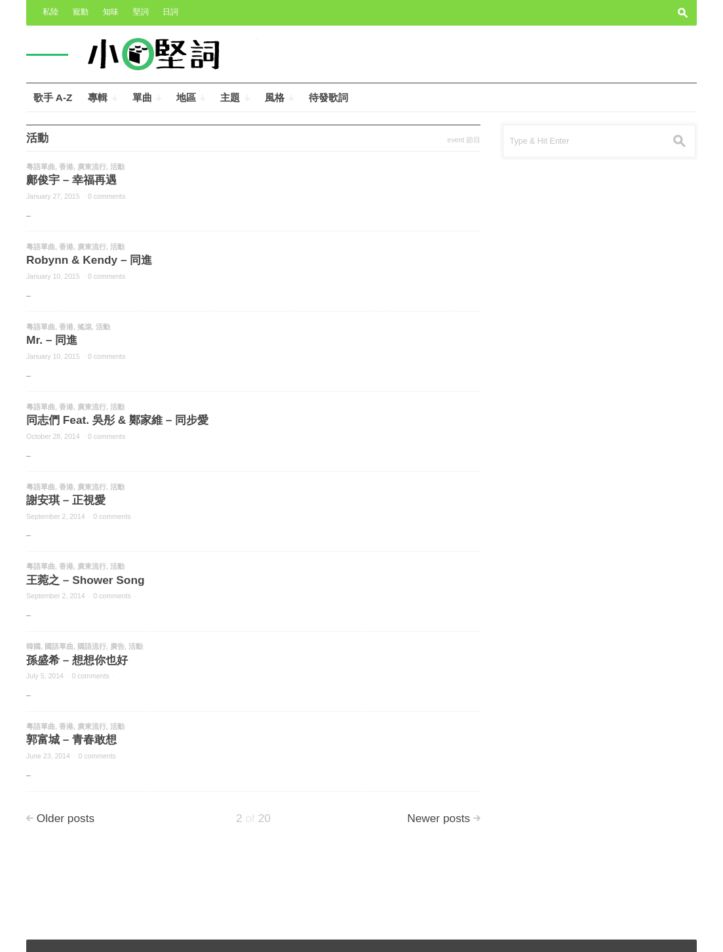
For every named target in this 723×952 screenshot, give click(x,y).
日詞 (170, 11)
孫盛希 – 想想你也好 (77, 660)
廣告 (117, 646)
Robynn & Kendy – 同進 (89, 259)
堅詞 (141, 11)
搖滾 (84, 327)
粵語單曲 (40, 167)
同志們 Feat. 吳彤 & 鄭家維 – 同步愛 (117, 419)
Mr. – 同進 (51, 339)
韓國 (33, 646)
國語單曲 (59, 646)
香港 (66, 167)
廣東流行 (91, 167)
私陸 (50, 11)
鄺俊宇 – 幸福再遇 (71, 179)
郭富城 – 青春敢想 (71, 739)
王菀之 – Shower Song (85, 580)
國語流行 (91, 646)
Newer (438, 818)
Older (65, 818)
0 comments (106, 196)
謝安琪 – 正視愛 (66, 500)
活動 (117, 167)
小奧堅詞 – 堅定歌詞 (71, 933)
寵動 (80, 11)
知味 (111, 11)
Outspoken (590, 933)
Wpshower (668, 933)
